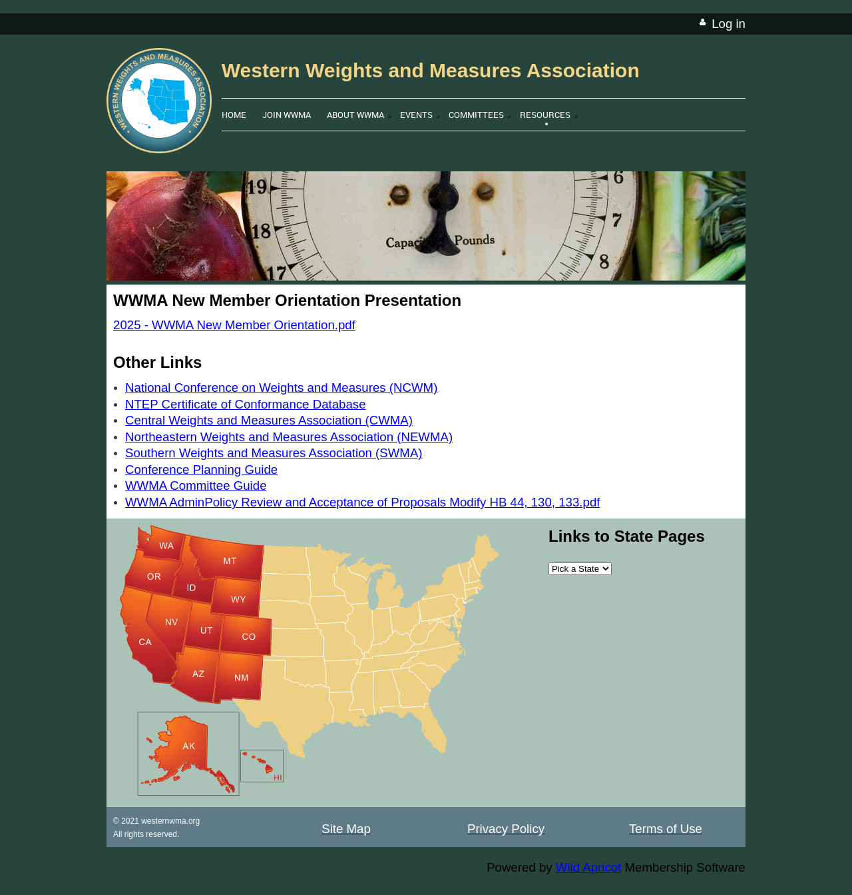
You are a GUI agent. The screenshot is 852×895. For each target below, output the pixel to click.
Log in (729, 24)
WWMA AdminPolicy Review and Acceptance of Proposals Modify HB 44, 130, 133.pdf (362, 502)
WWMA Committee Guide (196, 485)
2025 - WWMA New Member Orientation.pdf (234, 325)
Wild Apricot (589, 867)
